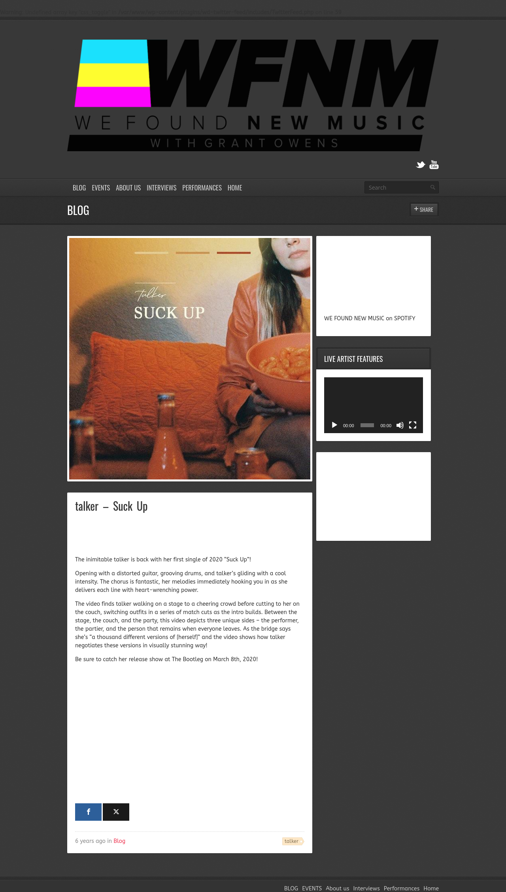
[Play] (334, 425)
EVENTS (101, 187)
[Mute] (400, 425)
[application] (373, 405)
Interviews (161, 187)
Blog (119, 841)
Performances (202, 187)
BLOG (79, 187)
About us (128, 187)
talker (291, 841)
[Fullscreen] (413, 425)
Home (235, 187)
